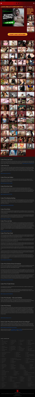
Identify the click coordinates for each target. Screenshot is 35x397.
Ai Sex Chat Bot (4, 342)
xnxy (14, 370)
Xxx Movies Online (21, 349)
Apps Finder (17, 355)
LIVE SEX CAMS (4, 364)
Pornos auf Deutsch (23, 368)
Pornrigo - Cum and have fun (30, 355)
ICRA (19, 392)
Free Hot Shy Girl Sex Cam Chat (6, 352)
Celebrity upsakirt (12, 348)
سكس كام (4, 0)
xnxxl (19, 346)
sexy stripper (30, 383)
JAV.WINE (3, 367)
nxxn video (29, 346)
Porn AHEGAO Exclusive (31, 376)
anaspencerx (22, 365)
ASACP (17, 392)
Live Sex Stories (30, 348)
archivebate (13, 329)
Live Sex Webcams (12, 346)
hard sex (12, 360)
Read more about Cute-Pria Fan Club (6, 194)
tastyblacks (3, 346)
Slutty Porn (21, 376)
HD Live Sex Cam (21, 350)
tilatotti (25, 370)
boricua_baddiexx (4, 376)
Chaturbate (12, 330)
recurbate (16, 329)
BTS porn (3, 383)
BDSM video (27, 362)
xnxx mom (29, 377)
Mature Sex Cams (4, 365)
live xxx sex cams (30, 382)
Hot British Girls (4, 366)
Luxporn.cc (29, 342)
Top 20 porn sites (13, 340)
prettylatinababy (13, 361)
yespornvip (17, 353)
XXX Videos (3, 356)
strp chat (27, 352)
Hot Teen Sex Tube (4, 349)
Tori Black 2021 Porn (14, 358)
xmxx (2, 368)
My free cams (20, 330)
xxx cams (21, 344)
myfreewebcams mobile (31, 350)
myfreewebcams (22, 377)
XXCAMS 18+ (3, 370)
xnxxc (21, 364)
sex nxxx (11, 378)
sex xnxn (3, 348)
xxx (28, 347)
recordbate (20, 329)
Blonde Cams (13, 342)
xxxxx (31, 368)
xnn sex (21, 343)
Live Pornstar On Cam (22, 348)
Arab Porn (31, 364)
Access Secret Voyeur (5, 341)
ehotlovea (27, 356)
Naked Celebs (30, 349)
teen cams (12, 364)
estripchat (31, 365)
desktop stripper (4, 353)
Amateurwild (3, 378)
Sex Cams (20, 347)
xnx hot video (29, 344)
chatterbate (3, 350)
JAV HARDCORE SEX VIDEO (13, 377)
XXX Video (29, 341)
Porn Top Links (4, 373)
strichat (3, 344)
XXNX (2, 340)
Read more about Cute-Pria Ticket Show (7, 293)
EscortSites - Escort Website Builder (16, 359)
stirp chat (11, 376)
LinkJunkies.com (4, 358)
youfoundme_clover (13, 347)
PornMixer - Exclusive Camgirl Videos (29, 372)
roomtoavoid (3, 354)
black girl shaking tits (4, 347)
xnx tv (31, 366)
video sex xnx (28, 358)
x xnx (12, 344)
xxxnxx (27, 360)
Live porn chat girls (4, 343)
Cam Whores (21, 341)
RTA (15, 392)
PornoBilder (29, 378)
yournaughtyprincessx (17, 382)
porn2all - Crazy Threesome (30, 361)
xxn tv (11, 350)
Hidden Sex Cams (16, 373)
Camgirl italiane (32, 367)
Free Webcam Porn (13, 349)
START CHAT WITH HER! (18, 34)
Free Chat (6, 259)
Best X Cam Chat (22, 340)
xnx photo (12, 366)
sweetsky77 (3, 361)
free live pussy (26, 373)
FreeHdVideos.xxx (22, 367)
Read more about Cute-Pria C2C (5, 173)
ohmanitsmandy (18, 354)
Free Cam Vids (22, 378)
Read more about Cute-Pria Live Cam (28, 163)
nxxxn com (12, 362)
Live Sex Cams (4, 360)
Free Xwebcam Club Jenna (30, 354)
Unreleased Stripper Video (5, 371)
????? (20, 342)
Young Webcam (16, 371)
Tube (1, 0)
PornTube (12, 343)
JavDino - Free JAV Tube (31, 343)
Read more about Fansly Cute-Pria (6, 317)
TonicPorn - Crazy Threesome (30, 359)
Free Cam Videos (13, 365)
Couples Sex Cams (13, 341)
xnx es (15, 383)
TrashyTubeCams (13, 367)
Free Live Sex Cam (18, 356)
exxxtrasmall (26, 371)
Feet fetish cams (18, 352)
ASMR (2, 362)
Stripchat (15, 330)
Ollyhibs (3, 377)
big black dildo (22, 366)
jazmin (27, 353)
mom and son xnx (4, 382)
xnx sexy (3, 355)
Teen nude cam (4, 359)
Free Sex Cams (13, 368)
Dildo (6, 218)
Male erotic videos (30, 340)
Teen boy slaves (4, 372)
